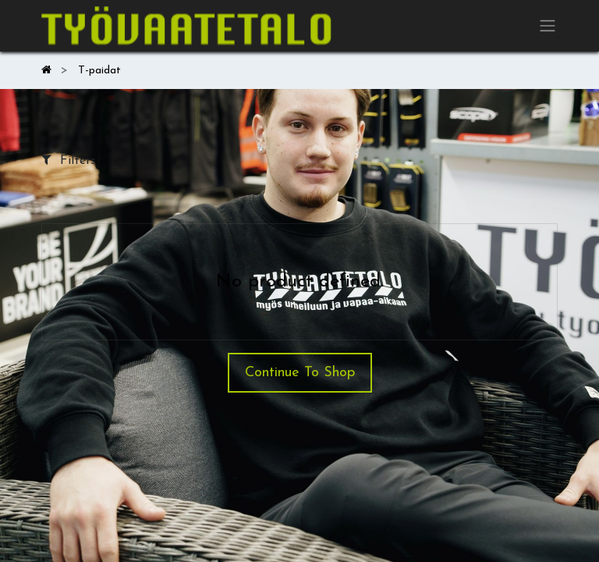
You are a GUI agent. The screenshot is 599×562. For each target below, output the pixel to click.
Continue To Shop (300, 372)
